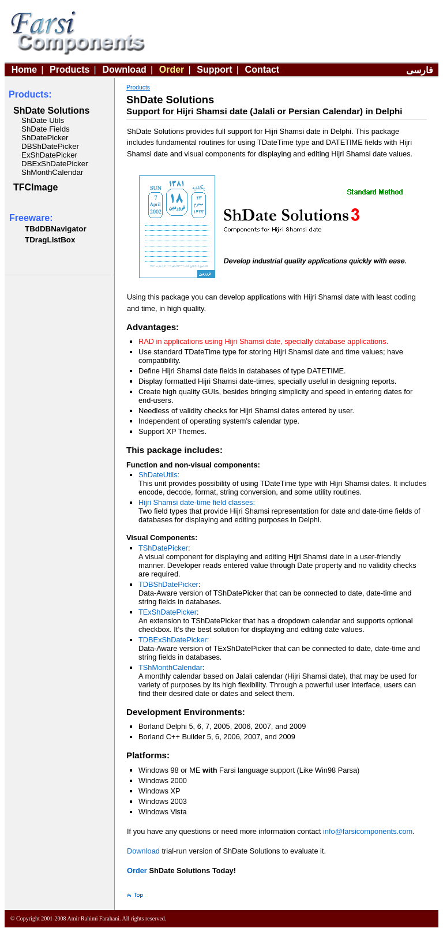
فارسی (419, 70)
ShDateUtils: (158, 474)
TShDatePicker (163, 548)
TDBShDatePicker (168, 584)
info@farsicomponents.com (367, 831)
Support (214, 69)
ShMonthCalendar (52, 172)
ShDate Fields (45, 129)
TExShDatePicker (167, 612)
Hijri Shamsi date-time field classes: (196, 502)
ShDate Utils (42, 120)
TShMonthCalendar (170, 667)
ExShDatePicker (49, 155)
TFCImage (35, 187)
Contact (262, 69)
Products (69, 69)
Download (124, 69)
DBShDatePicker (50, 146)
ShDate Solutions (51, 110)
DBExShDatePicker (54, 163)
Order (172, 69)
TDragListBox (50, 239)
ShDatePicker (45, 137)
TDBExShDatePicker (172, 639)
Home (24, 69)
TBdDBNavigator (56, 228)
